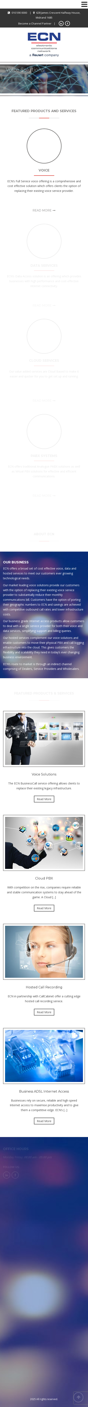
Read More (42, 210)
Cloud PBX (44, 878)
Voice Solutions (44, 774)
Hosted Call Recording (44, 987)
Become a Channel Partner (34, 23)
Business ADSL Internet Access (44, 1091)
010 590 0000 (19, 12)
